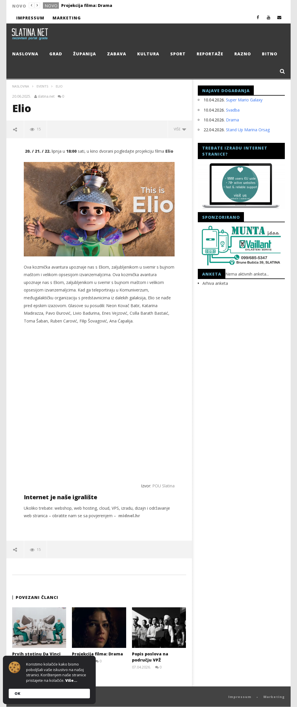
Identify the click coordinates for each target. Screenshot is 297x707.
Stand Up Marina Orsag (248, 129)
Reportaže (210, 54)
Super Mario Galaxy (244, 100)
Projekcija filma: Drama (86, 5)
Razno (242, 54)
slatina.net (46, 96)
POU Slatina (163, 486)
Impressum (30, 18)
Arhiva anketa (215, 283)
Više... (71, 680)
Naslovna (25, 54)
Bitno (269, 54)
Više (180, 129)
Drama (232, 120)
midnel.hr (129, 515)
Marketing (66, 18)
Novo (51, 5)
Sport (178, 54)
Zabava (116, 54)
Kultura (148, 54)
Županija (84, 54)
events (42, 86)
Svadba (233, 110)
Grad (55, 54)
